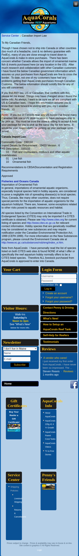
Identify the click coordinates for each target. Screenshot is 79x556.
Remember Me (49, 284)
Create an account (56, 293)
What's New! (50, 318)
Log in (48, 288)
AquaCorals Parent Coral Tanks (50, 435)
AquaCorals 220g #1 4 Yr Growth (50, 424)
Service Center (10, 35)
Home (8, 383)
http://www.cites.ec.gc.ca (41, 222)
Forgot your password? (58, 301)
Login (39, 550)
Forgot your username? (59, 297)
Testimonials (51, 341)
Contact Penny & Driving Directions (58, 310)
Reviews (68, 371)
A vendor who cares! (55, 358)
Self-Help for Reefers (56, 335)
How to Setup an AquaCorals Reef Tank (57, 327)
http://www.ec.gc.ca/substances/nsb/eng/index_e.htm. (33, 242)
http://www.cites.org (52, 219)
